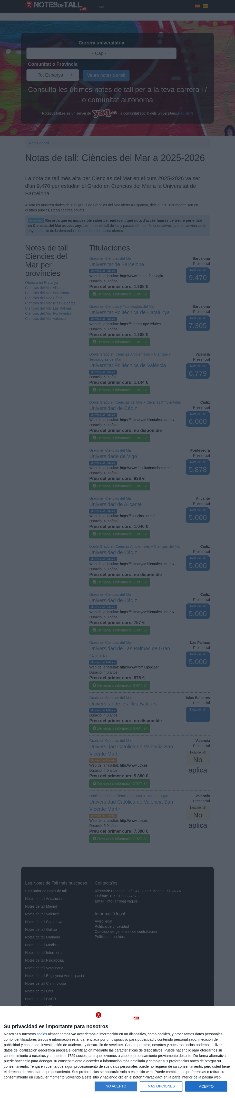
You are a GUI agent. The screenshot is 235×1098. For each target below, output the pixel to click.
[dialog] (117, 1052)
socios (42, 1034)
